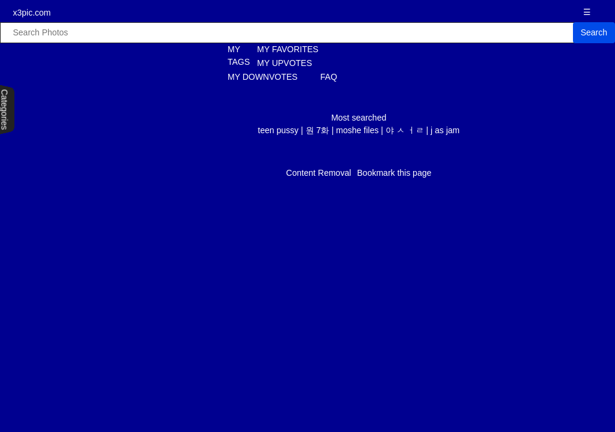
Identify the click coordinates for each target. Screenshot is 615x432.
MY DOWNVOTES (262, 77)
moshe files (357, 130)
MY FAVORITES (287, 49)
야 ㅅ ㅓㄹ (405, 130)
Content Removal (318, 173)
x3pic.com (31, 12)
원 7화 (318, 130)
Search (594, 32)
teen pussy (278, 130)
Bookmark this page (394, 173)
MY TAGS (232, 55)
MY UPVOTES (284, 63)
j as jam (445, 130)
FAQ (328, 77)
